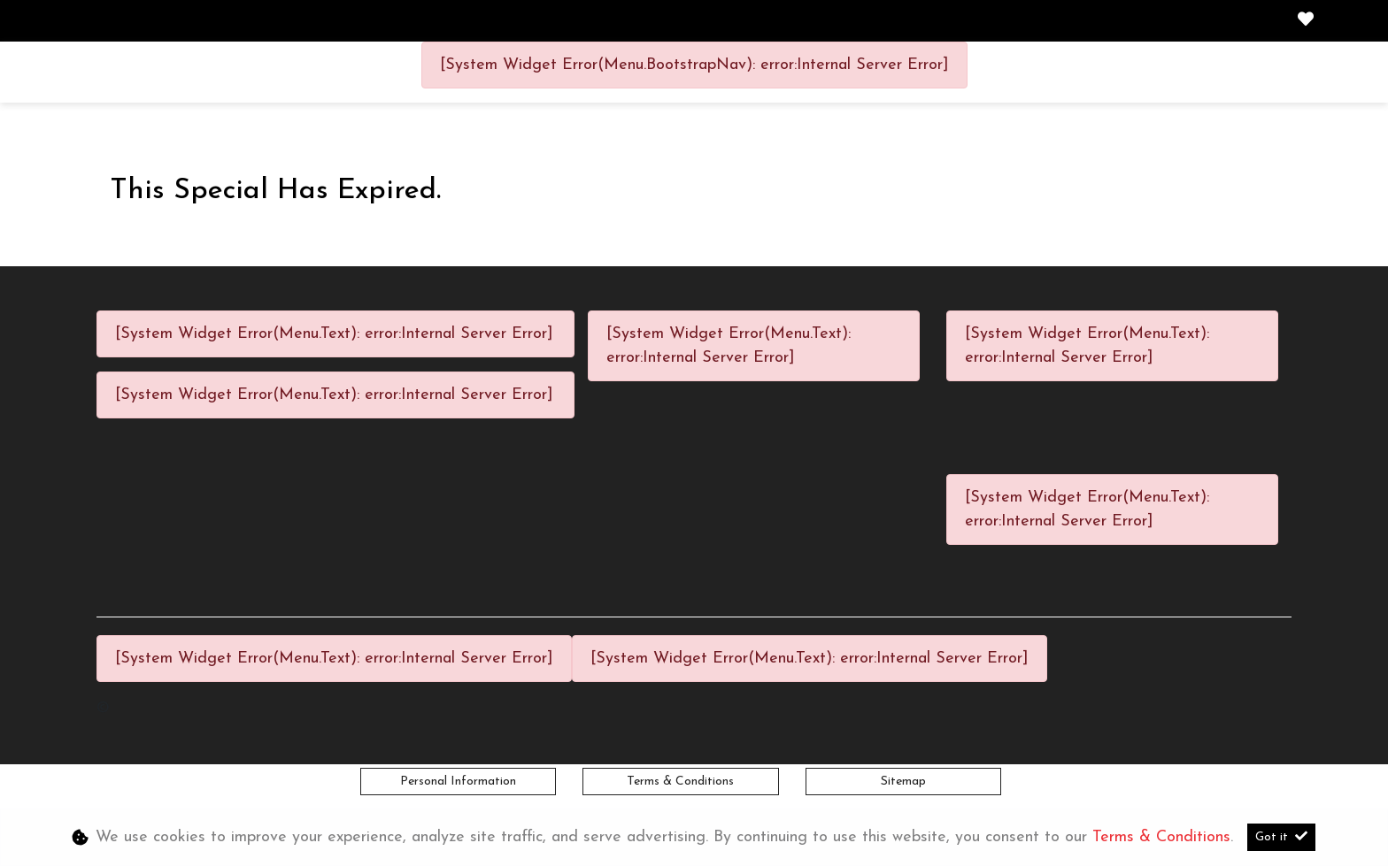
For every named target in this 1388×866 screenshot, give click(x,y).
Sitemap (903, 781)
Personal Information (458, 781)
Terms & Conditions (680, 781)
